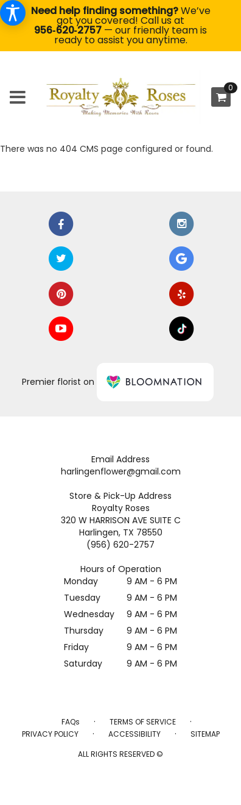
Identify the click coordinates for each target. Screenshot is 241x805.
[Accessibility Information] (13, 13)
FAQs (70, 722)
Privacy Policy (50, 734)
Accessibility (134, 734)
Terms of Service (143, 722)
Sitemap (205, 734)
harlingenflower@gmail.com (121, 471)
